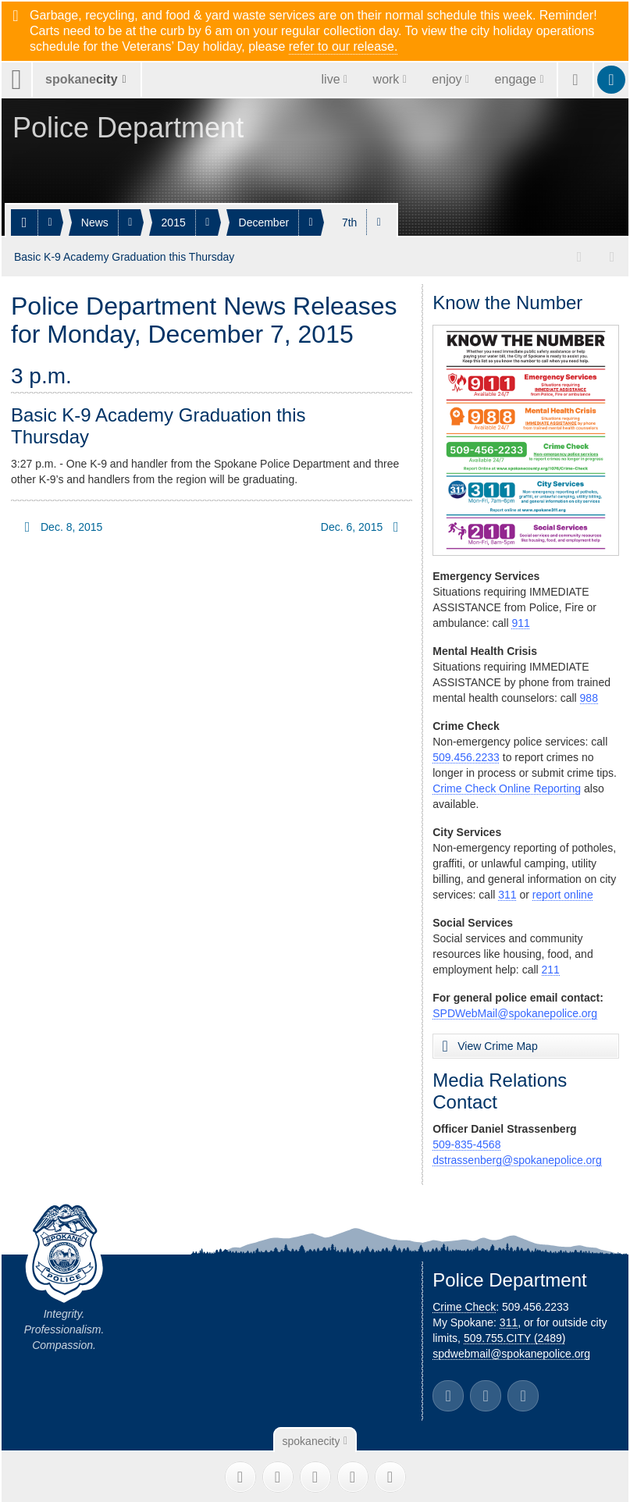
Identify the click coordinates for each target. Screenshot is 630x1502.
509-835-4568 (466, 1142)
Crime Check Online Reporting (506, 786)
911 (520, 620)
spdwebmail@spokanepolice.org (511, 1351)
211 (551, 967)
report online (562, 892)
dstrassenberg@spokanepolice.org (517, 1157)
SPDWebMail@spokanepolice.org (514, 1011)
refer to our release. (343, 47)
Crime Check (464, 1304)
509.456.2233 (466, 755)
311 (507, 892)
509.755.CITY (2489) (515, 1335)
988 (589, 695)
